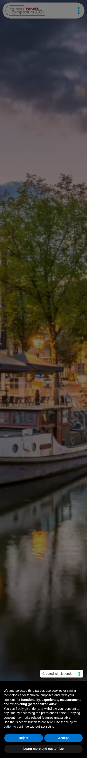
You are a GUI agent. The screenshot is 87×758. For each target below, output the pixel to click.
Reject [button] (23, 738)
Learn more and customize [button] (43, 748)
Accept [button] (63, 738)
